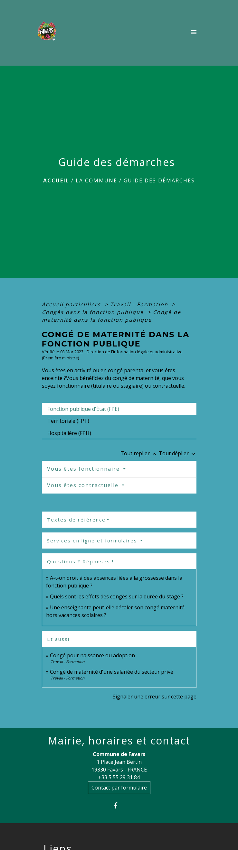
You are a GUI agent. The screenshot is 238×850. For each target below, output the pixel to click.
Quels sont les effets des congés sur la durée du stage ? (117, 596)
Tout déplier (177, 453)
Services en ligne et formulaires (93, 540)
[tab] (119, 409)
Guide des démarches (159, 180)
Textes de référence (76, 519)
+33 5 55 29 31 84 (119, 777)
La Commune (96, 180)
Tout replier (139, 453)
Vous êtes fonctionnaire (84, 468)
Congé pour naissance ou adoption (92, 655)
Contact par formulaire (119, 787)
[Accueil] (48, 33)
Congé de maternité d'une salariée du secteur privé (111, 671)
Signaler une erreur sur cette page (154, 696)
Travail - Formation (140, 304)
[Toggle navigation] (193, 33)
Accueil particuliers (72, 304)
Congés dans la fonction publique (94, 312)
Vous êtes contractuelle (83, 485)
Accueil (56, 180)
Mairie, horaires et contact (119, 741)
